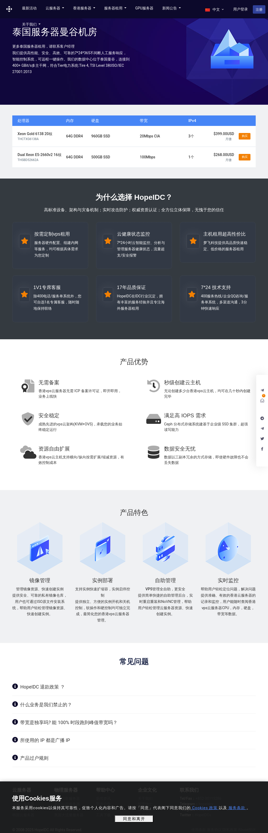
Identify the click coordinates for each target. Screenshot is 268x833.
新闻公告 (170, 8)
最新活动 (29, 8)
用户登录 (240, 9)
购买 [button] (245, 136)
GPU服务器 (144, 8)
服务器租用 (113, 8)
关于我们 (29, 24)
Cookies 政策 (205, 808)
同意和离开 (134, 819)
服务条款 (236, 808)
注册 (259, 10)
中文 (214, 9)
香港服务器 (82, 8)
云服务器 (53, 8)
